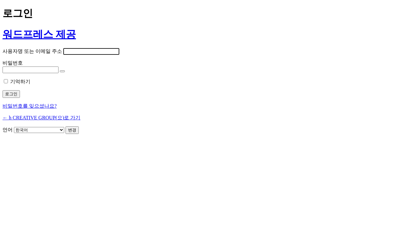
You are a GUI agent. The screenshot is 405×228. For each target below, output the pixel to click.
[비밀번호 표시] (62, 71)
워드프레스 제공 (39, 34)
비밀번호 (13, 63)
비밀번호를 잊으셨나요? (30, 106)
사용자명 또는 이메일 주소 (32, 51)
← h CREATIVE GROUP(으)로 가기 (41, 117)
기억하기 (20, 81)
